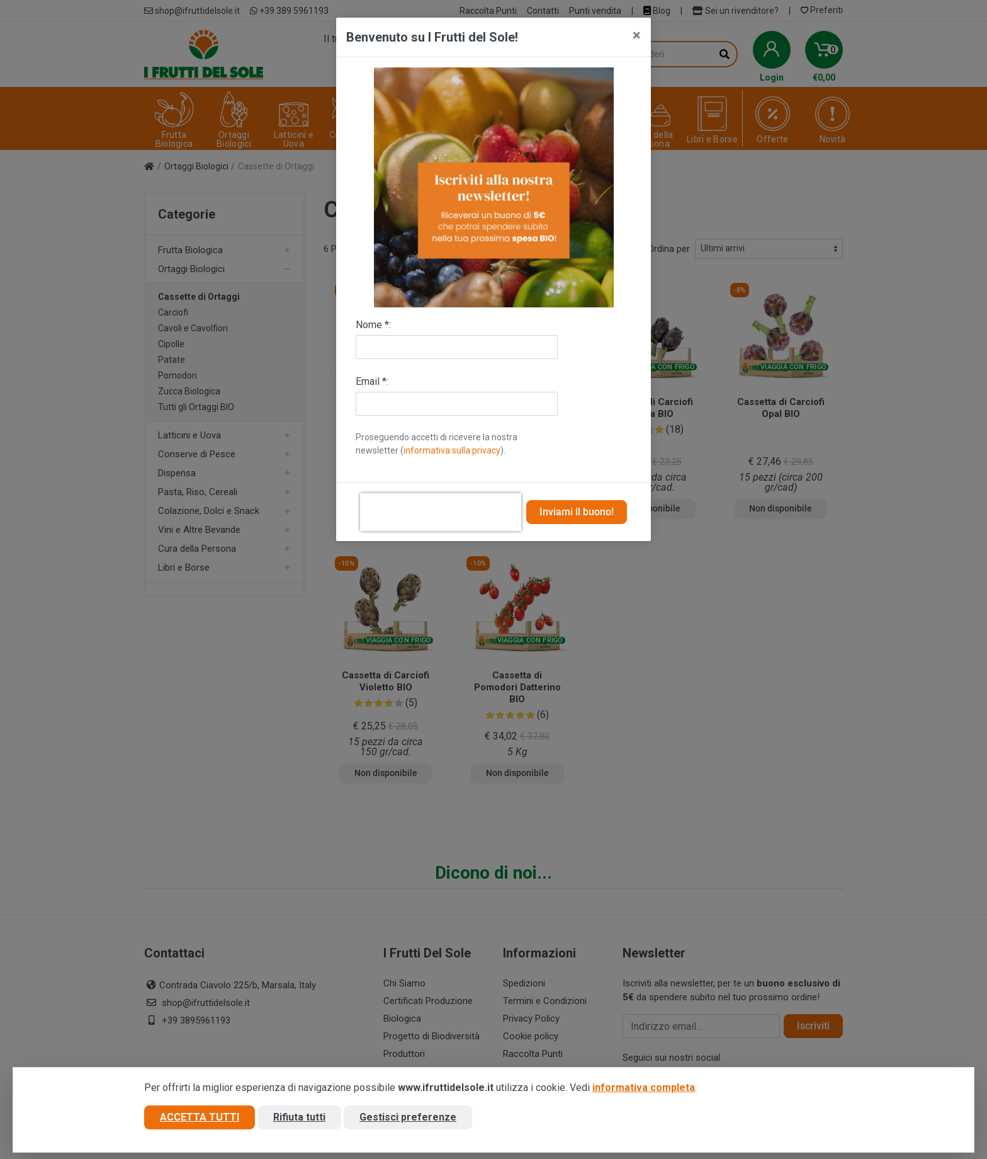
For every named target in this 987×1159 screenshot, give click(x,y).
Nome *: (373, 325)
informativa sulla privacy (451, 450)
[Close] (637, 35)
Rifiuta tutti (299, 1117)
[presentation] (440, 512)
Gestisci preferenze (407, 1117)
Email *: (372, 381)
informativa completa (643, 1087)
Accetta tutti (199, 1117)
